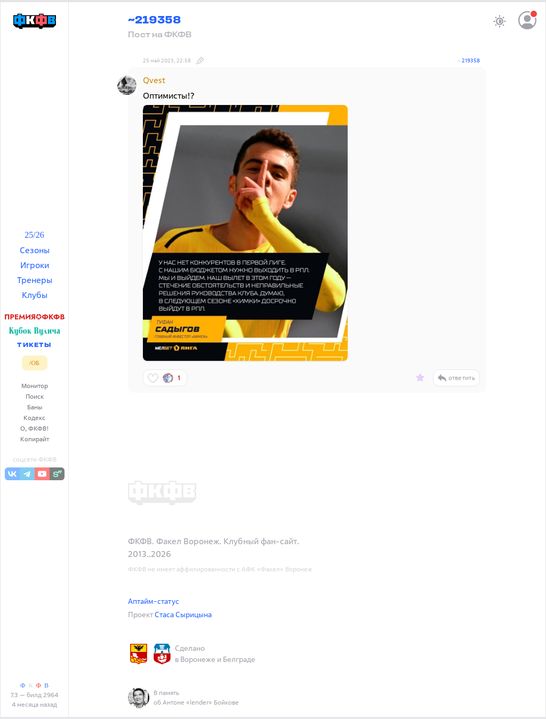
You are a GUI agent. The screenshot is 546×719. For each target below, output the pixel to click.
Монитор (34, 385)
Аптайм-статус (153, 601)
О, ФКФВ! (34, 428)
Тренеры (34, 280)
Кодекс (34, 417)
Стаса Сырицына (183, 614)
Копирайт (34, 438)
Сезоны (35, 250)
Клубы (34, 295)
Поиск (35, 396)
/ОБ (34, 363)
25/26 (34, 234)
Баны (34, 406)
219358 (471, 60)
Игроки (34, 265)
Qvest (154, 80)
